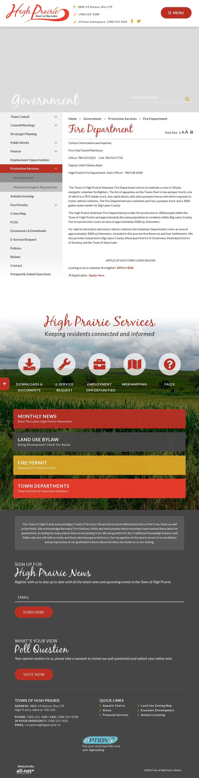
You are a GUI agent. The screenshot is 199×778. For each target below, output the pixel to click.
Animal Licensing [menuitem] (22, 196)
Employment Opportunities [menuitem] (30, 160)
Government (92, 119)
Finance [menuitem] (15, 151)
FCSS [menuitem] (14, 222)
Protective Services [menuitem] (24, 168)
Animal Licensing (153, 714)
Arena (107, 710)
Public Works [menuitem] (19, 143)
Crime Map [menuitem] (18, 213)
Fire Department (155, 119)
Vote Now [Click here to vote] (34, 674)
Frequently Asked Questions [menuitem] (30, 274)
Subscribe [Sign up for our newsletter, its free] (33, 612)
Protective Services (122, 119)
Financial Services (115, 714)
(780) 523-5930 (68, 717)
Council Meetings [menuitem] (22, 125)
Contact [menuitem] (16, 265)
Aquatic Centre (114, 705)
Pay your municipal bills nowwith (101, 744)
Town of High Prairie (37, 13)
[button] (56, 116)
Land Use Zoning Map (156, 705)
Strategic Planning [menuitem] (23, 134)
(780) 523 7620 (58, 720)
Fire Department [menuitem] (23, 177)
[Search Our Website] (160, 97)
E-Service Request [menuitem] (23, 239)
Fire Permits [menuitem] (19, 205)
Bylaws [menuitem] (15, 257)
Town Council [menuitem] (19, 117)
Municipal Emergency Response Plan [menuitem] (35, 187)
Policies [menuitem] (15, 248)
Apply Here (96, 275)
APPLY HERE (125, 267)
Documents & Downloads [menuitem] (28, 231)
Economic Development (157, 710)
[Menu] (176, 12)
